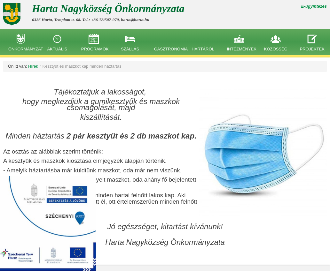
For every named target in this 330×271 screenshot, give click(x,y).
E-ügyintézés (314, 6)
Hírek (33, 66)
